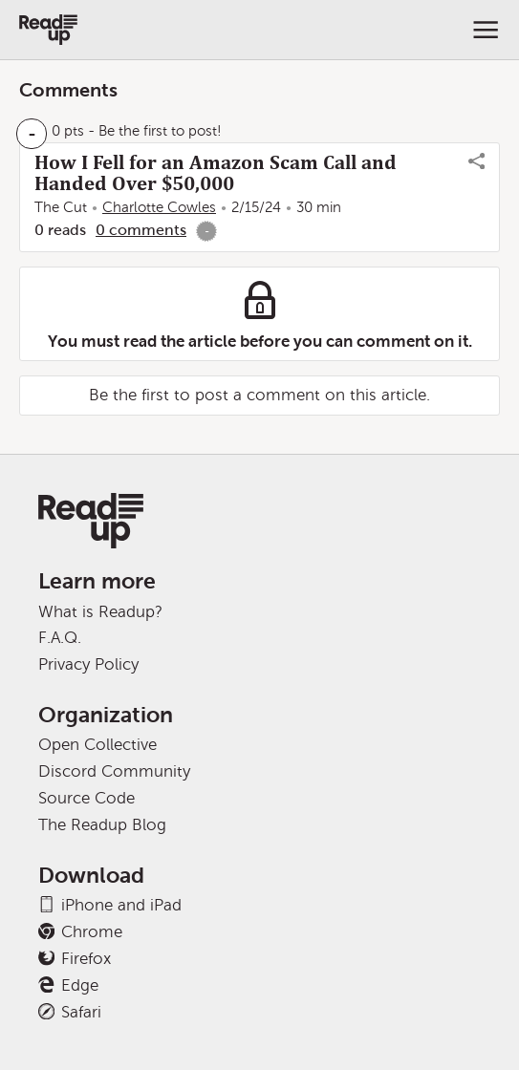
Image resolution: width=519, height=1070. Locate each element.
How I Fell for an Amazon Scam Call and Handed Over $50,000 (215, 173)
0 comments (141, 230)
